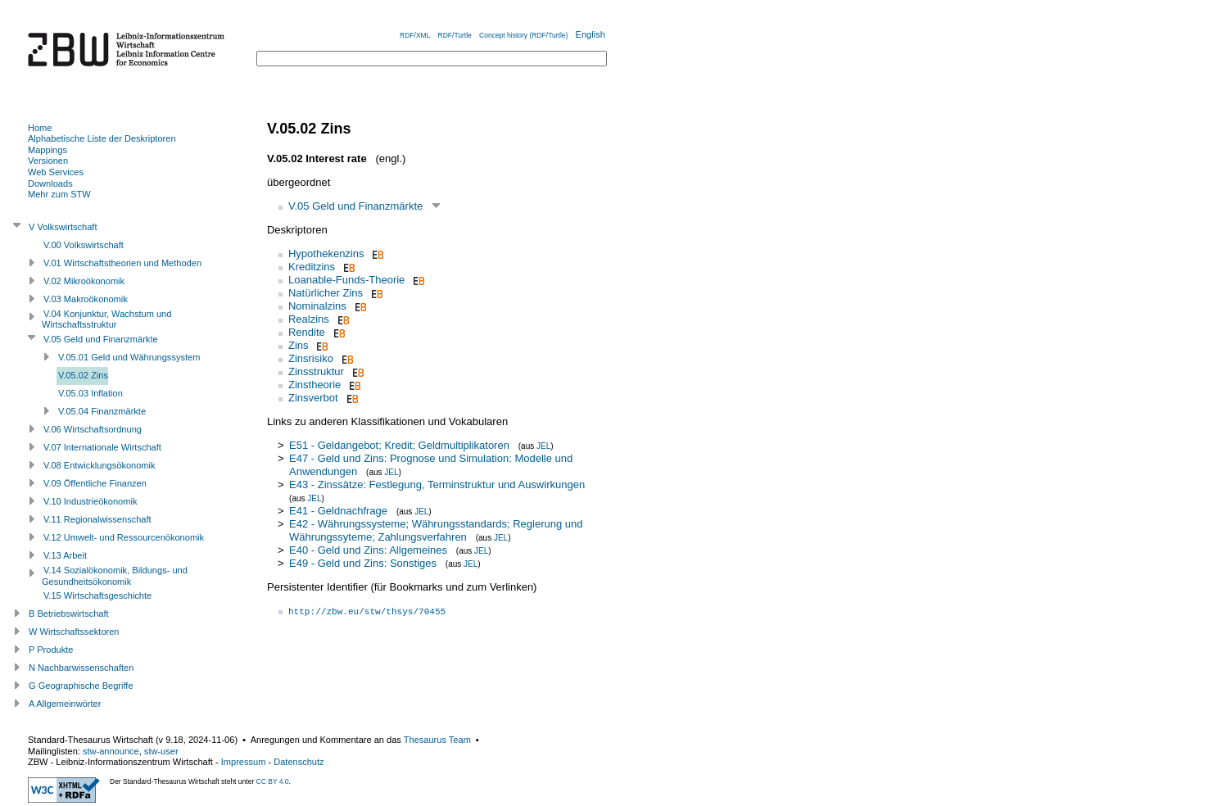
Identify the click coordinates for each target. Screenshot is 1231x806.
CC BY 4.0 (272, 781)
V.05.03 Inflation (90, 393)
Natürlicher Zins (325, 293)
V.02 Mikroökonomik (83, 281)
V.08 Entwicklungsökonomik (99, 465)
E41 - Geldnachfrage (338, 511)
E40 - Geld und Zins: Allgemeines (368, 550)
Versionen (48, 160)
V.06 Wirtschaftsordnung (92, 429)
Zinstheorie (314, 384)
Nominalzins (317, 306)
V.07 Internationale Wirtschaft (102, 447)
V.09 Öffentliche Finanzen (95, 483)
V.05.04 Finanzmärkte (102, 411)
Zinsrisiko (310, 358)
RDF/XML (415, 35)
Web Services (56, 172)
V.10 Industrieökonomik (90, 501)
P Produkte (51, 649)
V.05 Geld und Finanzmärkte (355, 206)
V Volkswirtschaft (63, 227)
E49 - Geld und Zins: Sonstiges (363, 563)
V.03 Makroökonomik (85, 299)
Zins (298, 345)
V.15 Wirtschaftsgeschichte (97, 595)
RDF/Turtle (455, 35)
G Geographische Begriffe (81, 686)
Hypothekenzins (326, 253)
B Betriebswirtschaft (69, 613)
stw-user (161, 751)
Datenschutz (299, 762)
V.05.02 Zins (83, 375)
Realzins (308, 319)
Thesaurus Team (437, 740)
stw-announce (111, 751)
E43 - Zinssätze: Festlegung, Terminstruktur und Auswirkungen (437, 484)
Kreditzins (311, 266)
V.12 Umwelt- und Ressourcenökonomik (123, 537)
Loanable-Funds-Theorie (346, 280)
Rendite (306, 332)
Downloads (50, 183)
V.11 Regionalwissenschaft (97, 519)
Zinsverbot (313, 398)
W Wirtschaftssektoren (74, 631)
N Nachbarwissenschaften (81, 667)
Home (40, 128)
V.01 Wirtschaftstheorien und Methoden (122, 263)
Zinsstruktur (316, 371)
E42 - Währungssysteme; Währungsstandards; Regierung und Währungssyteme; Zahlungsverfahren (435, 530)
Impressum (243, 762)
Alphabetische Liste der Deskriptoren (102, 138)
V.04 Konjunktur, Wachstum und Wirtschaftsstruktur (106, 319)
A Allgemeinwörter (65, 704)
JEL (543, 446)
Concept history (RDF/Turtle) (523, 35)
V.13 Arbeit (65, 555)
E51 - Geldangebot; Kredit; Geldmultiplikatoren (399, 445)
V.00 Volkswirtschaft (83, 245)
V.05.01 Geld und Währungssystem (129, 357)
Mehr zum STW (59, 194)
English (590, 34)
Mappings (47, 150)
